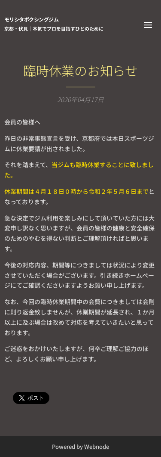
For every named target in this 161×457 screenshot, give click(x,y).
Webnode (96, 446)
